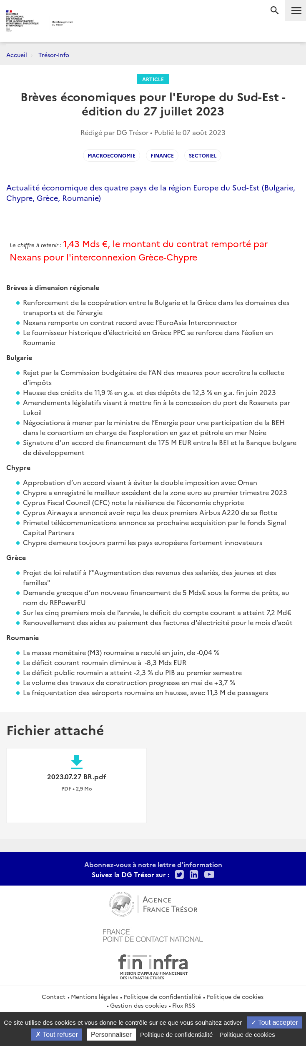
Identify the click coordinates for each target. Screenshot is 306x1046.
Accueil (16, 54)
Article (153, 79)
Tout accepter (274, 1022)
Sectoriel (203, 155)
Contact (53, 996)
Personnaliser (111, 1034)
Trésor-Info (53, 54)
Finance (162, 155)
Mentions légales (94, 996)
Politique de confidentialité (162, 996)
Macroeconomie (111, 155)
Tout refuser (56, 1034)
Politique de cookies (234, 996)
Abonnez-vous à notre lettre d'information (153, 864)
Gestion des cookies (138, 1005)
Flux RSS (183, 1005)
